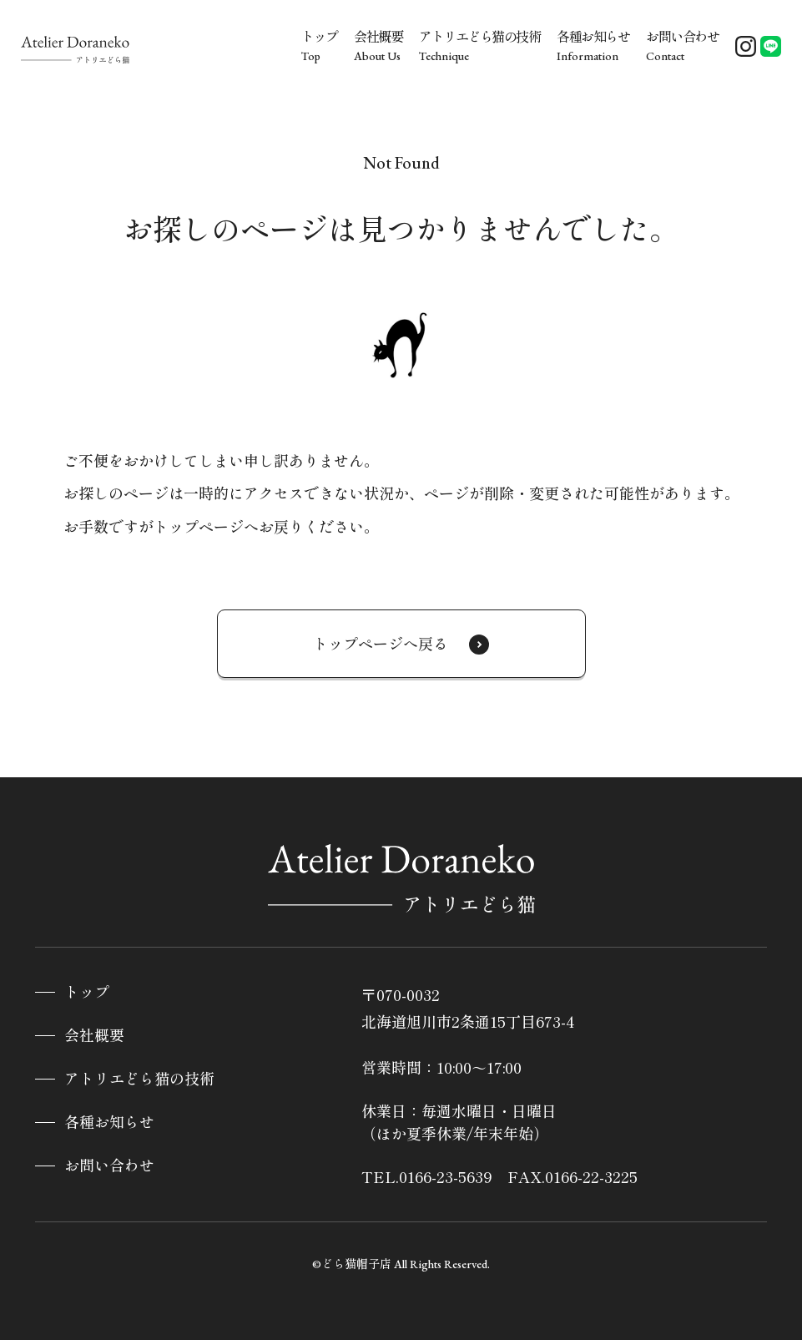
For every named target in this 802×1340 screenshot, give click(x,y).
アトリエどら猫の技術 (139, 1079)
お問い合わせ (109, 1166)
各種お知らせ (109, 1122)
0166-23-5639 (445, 1176)
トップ (86, 992)
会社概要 (94, 1035)
